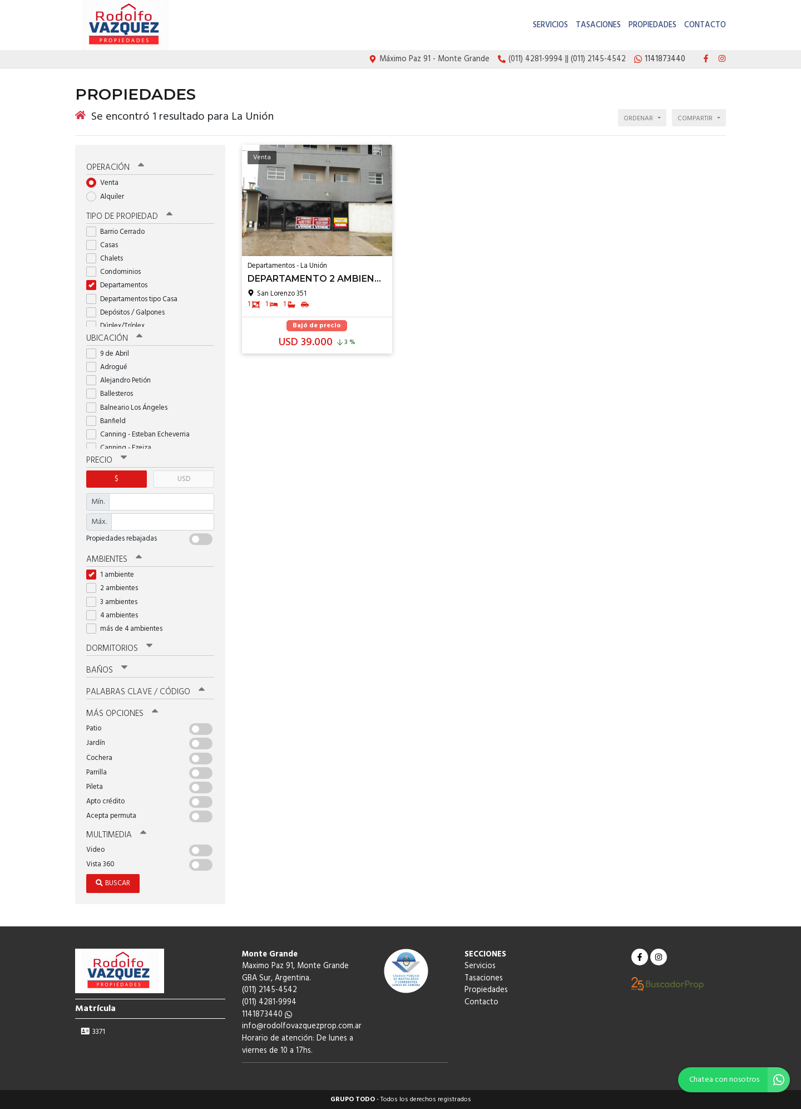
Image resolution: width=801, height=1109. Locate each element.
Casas (105, 245)
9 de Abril (111, 354)
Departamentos (120, 285)
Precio (106, 460)
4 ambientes (115, 615)
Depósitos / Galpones (129, 312)
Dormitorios (119, 648)
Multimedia (116, 835)
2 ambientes (115, 588)
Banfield (109, 421)
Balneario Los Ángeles (130, 407)
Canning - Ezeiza (122, 448)
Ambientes (114, 559)
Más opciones (122, 713)
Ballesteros (113, 394)
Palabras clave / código (145, 692)
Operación (115, 167)
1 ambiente (113, 575)
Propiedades (652, 25)
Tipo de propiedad (129, 216)
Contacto (705, 25)
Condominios (117, 272)
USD (183, 479)
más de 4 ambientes (128, 629)
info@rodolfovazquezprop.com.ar (302, 1026)
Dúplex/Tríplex (119, 326)
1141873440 (267, 1014)
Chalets (108, 258)
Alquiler (108, 196)
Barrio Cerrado (119, 232)
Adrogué (110, 367)
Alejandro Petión (122, 380)
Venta (106, 183)
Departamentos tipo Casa (135, 299)
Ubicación (114, 338)
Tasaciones (598, 25)
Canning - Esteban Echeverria (141, 434)
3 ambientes (115, 601)
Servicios (550, 25)
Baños (106, 670)
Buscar (113, 883)
